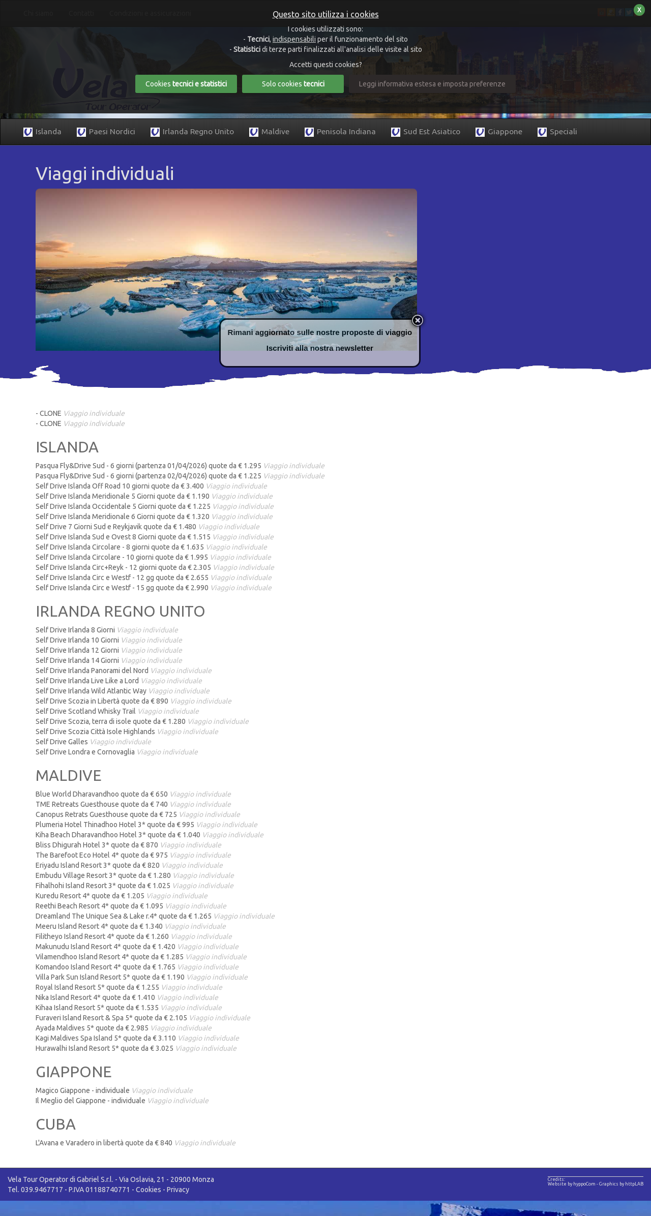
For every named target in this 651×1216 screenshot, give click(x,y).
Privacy (178, 1189)
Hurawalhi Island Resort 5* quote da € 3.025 (136, 1048)
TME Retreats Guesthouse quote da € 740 (133, 804)
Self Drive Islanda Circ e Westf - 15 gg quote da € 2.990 (154, 588)
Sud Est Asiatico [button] (425, 132)
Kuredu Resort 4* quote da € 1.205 (122, 896)
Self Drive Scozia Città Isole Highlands (127, 731)
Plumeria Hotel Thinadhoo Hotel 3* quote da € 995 (146, 824)
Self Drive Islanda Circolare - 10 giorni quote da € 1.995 (153, 557)
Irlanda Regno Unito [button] (192, 132)
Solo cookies (293, 84)
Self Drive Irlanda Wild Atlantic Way (123, 691)
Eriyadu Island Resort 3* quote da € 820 (129, 865)
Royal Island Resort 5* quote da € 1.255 (129, 987)
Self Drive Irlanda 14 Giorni (109, 660)
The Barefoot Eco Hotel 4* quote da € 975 (133, 855)
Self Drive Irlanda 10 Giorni (109, 640)
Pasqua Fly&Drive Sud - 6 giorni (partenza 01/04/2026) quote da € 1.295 (180, 466)
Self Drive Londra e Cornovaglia (117, 752)
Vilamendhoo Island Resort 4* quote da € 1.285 (141, 957)
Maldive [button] (269, 132)
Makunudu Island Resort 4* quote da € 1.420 (137, 947)
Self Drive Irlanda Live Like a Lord (119, 681)
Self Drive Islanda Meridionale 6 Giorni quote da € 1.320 (154, 516)
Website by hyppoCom (572, 1184)
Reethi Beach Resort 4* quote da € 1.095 (131, 906)
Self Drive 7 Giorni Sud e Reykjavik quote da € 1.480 (147, 527)
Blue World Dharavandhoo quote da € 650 (133, 794)
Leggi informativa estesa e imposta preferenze (432, 84)
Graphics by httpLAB (621, 1184)
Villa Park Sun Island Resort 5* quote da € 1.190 (142, 977)
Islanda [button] (42, 132)
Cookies (148, 1189)
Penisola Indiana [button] (340, 132)
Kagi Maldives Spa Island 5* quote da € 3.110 (137, 1038)
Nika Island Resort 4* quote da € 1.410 (127, 997)
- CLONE (80, 413)
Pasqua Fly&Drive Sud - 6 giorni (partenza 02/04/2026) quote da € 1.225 (180, 476)
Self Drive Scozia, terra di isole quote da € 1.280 (142, 721)
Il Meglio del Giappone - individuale (122, 1101)
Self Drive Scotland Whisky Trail (117, 711)
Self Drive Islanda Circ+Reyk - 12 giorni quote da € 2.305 (155, 567)
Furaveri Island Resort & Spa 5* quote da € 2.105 (143, 1018)
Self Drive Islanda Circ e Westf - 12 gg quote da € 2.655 (154, 577)
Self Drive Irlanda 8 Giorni (107, 630)
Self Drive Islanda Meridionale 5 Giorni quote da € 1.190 (154, 496)
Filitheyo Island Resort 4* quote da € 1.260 (134, 936)
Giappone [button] (499, 132)
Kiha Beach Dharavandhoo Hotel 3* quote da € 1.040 (149, 835)
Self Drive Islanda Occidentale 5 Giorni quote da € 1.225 (155, 506)
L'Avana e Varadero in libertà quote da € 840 (135, 1143)
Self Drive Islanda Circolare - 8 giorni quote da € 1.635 (151, 547)
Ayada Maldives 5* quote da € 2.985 (124, 1028)
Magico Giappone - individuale (114, 1090)
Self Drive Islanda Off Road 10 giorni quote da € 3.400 (151, 486)
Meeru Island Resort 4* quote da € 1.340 (131, 926)
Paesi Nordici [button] (106, 132)
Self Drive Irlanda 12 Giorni (109, 650)
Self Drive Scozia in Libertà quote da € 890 (133, 701)
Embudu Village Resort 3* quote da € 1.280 (135, 875)
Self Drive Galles (93, 742)
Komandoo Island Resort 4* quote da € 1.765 (137, 967)
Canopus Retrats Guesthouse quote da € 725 (138, 814)
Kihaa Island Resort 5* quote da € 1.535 (129, 1008)
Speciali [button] (557, 132)
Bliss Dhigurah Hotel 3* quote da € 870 (128, 845)
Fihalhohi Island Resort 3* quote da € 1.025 (134, 885)
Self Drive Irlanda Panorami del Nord (124, 670)
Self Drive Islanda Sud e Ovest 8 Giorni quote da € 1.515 (155, 537)
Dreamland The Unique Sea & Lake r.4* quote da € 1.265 (155, 916)
